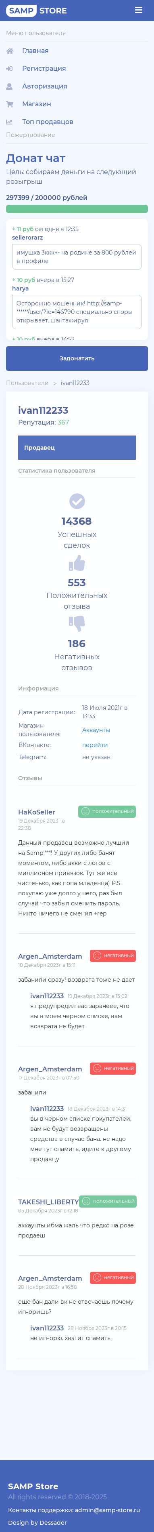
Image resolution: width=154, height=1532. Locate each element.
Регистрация (36, 68)
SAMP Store (33, 1486)
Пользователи (27, 383)
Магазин (28, 104)
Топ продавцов (39, 122)
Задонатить (77, 358)
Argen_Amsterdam (50, 956)
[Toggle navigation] (139, 10)
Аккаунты (96, 730)
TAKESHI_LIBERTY (48, 1202)
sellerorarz (27, 237)
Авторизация (36, 86)
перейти (95, 745)
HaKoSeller (36, 812)
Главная (27, 51)
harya (20, 288)
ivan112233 (75, 383)
